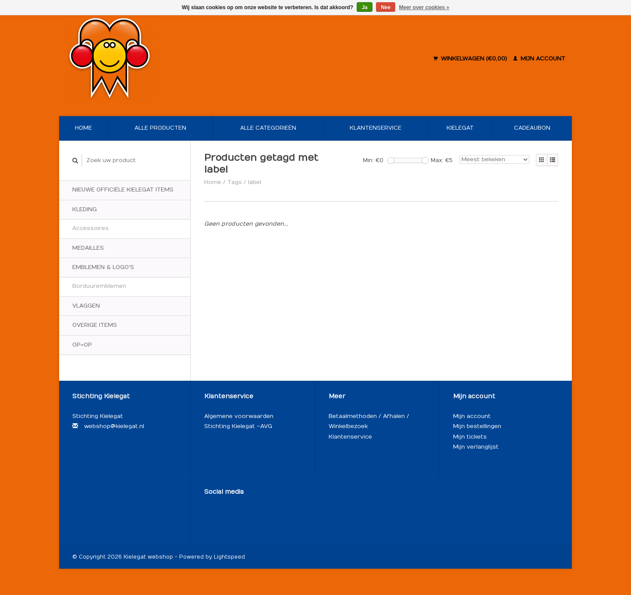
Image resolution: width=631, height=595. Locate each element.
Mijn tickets (470, 436)
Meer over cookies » (424, 7)
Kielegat (460, 127)
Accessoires (90, 228)
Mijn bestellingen (477, 426)
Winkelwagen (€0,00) (471, 58)
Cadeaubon (532, 127)
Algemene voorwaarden (238, 416)
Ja (364, 7)
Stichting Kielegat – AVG (238, 426)
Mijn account (539, 58)
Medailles (88, 247)
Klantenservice (375, 127)
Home (83, 127)
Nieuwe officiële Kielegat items (123, 189)
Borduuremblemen (99, 286)
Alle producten (160, 127)
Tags (234, 182)
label (254, 182)
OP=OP (82, 344)
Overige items (94, 325)
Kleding (84, 209)
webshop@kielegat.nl (114, 426)
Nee (385, 7)
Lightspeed (229, 557)
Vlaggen (86, 305)
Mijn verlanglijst (476, 446)
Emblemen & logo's (103, 267)
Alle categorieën (268, 127)
